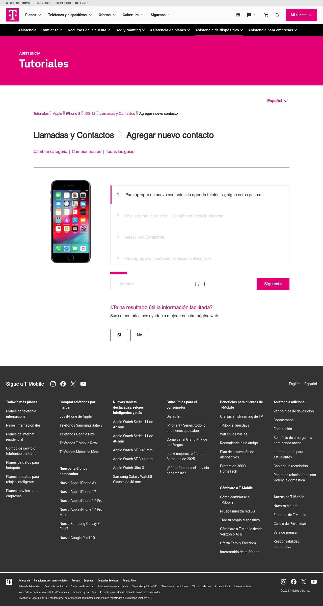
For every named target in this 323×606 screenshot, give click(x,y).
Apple (57, 113)
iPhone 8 (73, 113)
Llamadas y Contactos (117, 113)
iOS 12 (90, 113)
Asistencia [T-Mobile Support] (29, 53)
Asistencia (27, 30)
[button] (52, 30)
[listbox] (200, 223)
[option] (200, 194)
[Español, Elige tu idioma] (277, 101)
